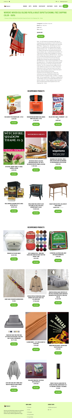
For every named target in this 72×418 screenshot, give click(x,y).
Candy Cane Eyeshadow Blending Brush (14, 299)
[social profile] (9, 1)
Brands (29, 407)
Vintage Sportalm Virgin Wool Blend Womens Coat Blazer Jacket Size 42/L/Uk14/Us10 (36, 297)
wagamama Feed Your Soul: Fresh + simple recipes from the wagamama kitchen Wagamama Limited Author (58, 160)
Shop (65, 6)
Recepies (35, 6)
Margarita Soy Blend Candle (14, 253)
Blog (60, 6)
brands (25, 6)
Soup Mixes (50, 6)
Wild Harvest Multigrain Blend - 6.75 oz (14, 117)
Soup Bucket (42, 6)
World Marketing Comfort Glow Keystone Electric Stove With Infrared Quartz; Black (36, 205)
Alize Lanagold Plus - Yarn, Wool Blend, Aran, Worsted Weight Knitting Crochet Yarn (36, 254)
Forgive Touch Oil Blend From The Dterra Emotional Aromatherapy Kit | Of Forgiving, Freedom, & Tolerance (58, 384)
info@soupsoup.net (63, 1)
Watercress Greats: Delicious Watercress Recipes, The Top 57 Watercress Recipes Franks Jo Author (36, 162)
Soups (55, 6)
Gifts (30, 6)
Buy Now (41, 36)
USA (58, 1)
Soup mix (50, 23)
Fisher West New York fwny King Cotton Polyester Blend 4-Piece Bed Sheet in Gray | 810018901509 (14, 336)
